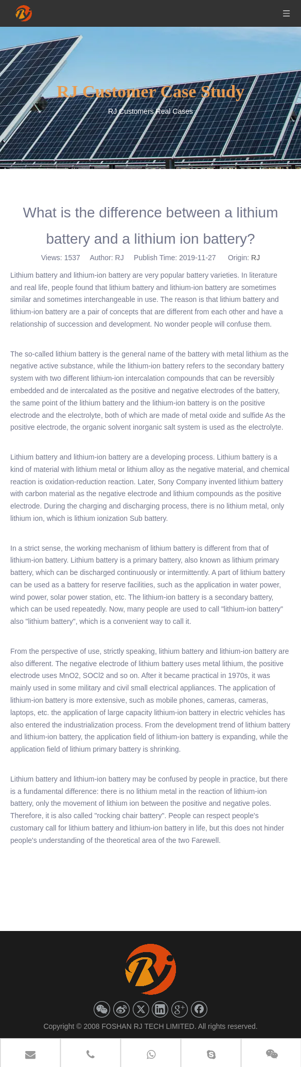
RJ (255, 257)
